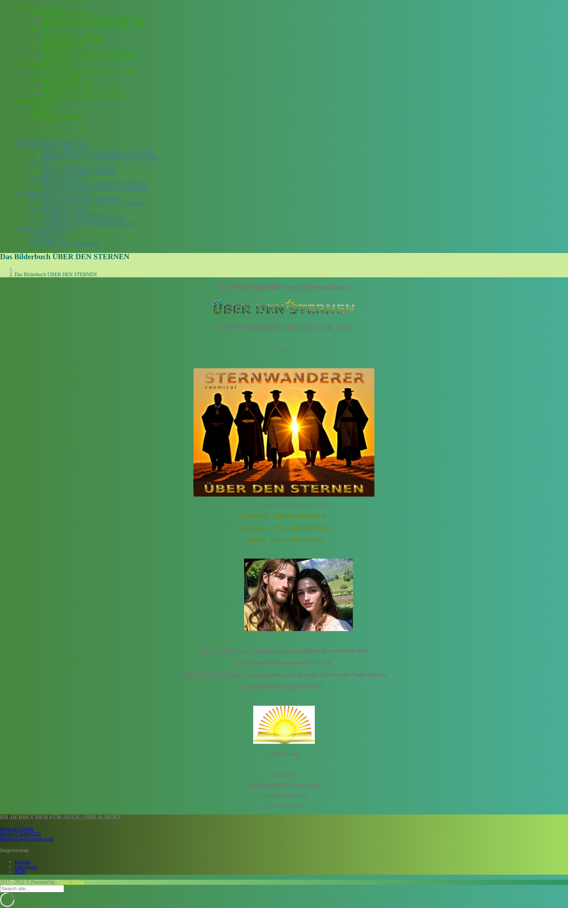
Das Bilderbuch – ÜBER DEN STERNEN (89, 51)
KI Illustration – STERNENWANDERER (88, 56)
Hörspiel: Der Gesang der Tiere (63, 67)
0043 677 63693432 (20, 834)
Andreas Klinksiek (34, 100)
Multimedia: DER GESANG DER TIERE (89, 73)
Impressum (25, 867)
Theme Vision (70, 882)
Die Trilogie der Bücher (40, 8)
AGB (19, 872)
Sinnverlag (41, 111)
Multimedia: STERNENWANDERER (84, 95)
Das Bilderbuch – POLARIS (74, 35)
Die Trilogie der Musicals (42, 62)
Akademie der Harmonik (56, 116)
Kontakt (22, 862)
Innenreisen (41, 105)
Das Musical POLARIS (54, 78)
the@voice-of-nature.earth (27, 839)
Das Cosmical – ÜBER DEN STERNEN (73, 89)
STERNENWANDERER (56, 46)
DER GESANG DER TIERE (60, 13)
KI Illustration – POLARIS (73, 40)
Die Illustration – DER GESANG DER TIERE (94, 24)
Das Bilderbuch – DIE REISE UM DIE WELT (94, 18)
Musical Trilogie (17, 829)
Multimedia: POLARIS (68, 84)
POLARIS (40, 29)
